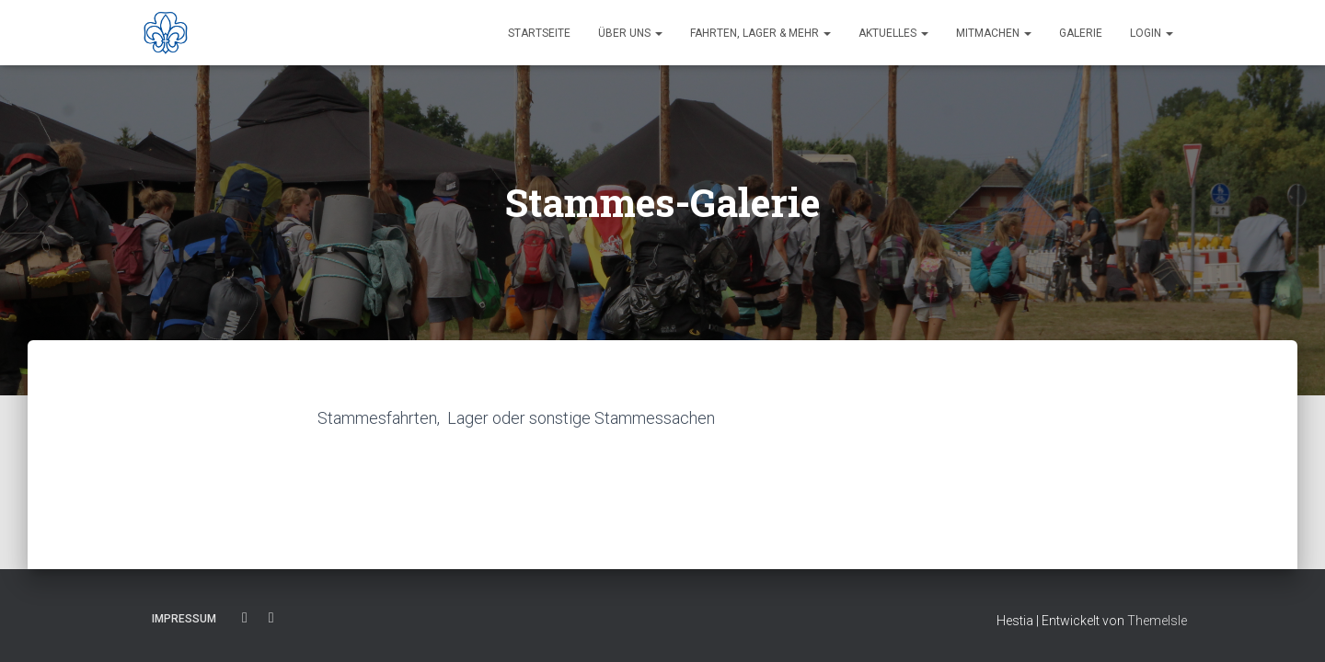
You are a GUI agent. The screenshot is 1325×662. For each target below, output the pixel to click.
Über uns (630, 33)
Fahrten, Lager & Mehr (760, 33)
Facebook (245, 618)
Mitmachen (993, 33)
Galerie (1080, 33)
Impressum (184, 618)
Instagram (271, 618)
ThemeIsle (1157, 620)
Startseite (539, 33)
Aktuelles (893, 33)
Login (1151, 33)
